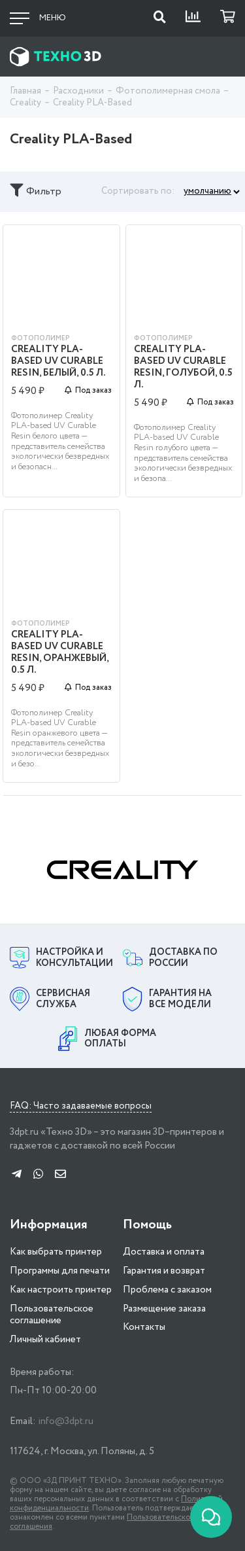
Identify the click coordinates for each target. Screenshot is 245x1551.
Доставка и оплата (163, 1252)
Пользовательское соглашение (51, 1315)
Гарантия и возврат (164, 1271)
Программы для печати (60, 1271)
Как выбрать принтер (56, 1252)
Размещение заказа (164, 1309)
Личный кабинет (45, 1339)
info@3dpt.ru (65, 1421)
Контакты (144, 1327)
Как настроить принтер (61, 1290)
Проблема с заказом (167, 1290)
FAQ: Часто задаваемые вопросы (81, 1107)
